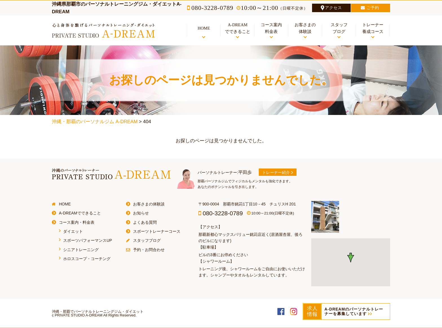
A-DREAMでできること (80, 213)
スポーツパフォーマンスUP (87, 240)
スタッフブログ (147, 240)
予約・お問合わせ (149, 249)
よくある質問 (145, 222)
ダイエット (73, 231)
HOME (65, 204)
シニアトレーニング (81, 249)
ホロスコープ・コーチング (87, 258)
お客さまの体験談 (149, 204)
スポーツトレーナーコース (156, 231)
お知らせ (141, 213)
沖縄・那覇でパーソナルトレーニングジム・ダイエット (97, 311)
